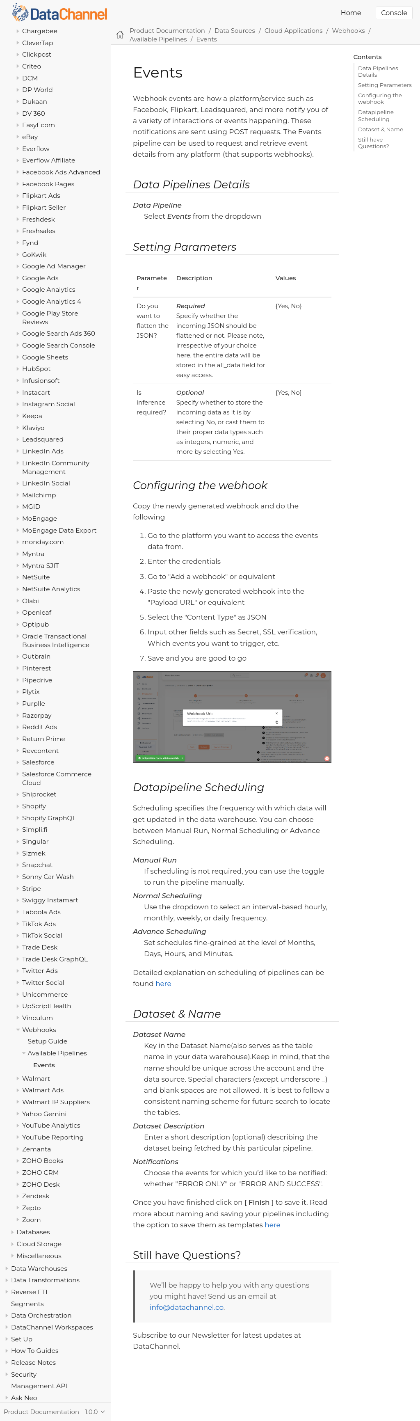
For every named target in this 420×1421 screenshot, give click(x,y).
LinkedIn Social (46, 483)
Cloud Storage (39, 1244)
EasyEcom (38, 125)
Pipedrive (37, 680)
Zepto (31, 1208)
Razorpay (37, 715)
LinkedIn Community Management (55, 467)
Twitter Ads (40, 971)
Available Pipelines (57, 1053)
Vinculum (37, 1018)
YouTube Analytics (51, 1125)
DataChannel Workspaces (52, 1327)
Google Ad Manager (54, 266)
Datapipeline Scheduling (376, 115)
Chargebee (39, 31)
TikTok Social (42, 935)
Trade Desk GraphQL (55, 959)
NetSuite (36, 577)
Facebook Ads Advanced (61, 172)
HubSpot (36, 369)
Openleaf (36, 612)
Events (44, 1065)
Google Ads (40, 278)
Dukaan (34, 101)
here (163, 983)
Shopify (34, 806)
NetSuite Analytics (51, 589)
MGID (31, 506)
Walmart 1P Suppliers (56, 1102)
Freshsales (38, 231)
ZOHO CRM (40, 1172)
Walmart (36, 1078)
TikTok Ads (39, 924)
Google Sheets (45, 357)
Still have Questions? (373, 142)
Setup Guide (48, 1041)
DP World (37, 90)
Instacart (36, 392)
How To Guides (34, 1351)
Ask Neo (24, 1398)
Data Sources (235, 30)
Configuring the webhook (380, 98)
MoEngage (39, 518)
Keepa (32, 416)
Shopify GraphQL (49, 818)
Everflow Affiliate (48, 160)
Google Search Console (58, 345)
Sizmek (34, 853)
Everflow (36, 149)
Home (351, 13)
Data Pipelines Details (378, 71)
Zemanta (36, 1149)
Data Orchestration (41, 1315)
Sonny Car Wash (48, 877)
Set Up (21, 1339)
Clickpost (36, 54)
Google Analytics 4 (51, 301)
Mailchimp (39, 495)
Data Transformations (45, 1280)
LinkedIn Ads (43, 451)
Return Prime (43, 739)
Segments (27, 1304)
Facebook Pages (48, 184)
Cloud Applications (294, 30)
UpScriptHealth (46, 1006)
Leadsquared (43, 439)
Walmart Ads (43, 1090)
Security (24, 1374)
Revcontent (40, 751)
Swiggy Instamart (50, 900)
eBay (30, 137)
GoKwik (34, 255)
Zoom (31, 1220)
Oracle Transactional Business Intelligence (55, 640)
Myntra (33, 554)
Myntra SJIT (40, 566)
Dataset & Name (380, 129)
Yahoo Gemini (44, 1114)
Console (394, 13)
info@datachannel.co (187, 1307)
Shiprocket (39, 794)
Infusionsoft (41, 380)
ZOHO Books (42, 1161)
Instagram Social (48, 404)
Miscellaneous (39, 1256)
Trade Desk (39, 947)
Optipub (35, 624)
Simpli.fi (35, 829)
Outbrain (36, 656)
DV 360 (33, 113)
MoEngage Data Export (59, 530)
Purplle (33, 703)
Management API (39, 1386)
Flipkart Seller (44, 207)
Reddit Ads (39, 727)
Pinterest (36, 668)
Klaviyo (33, 428)
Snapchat (37, 865)
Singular (35, 841)
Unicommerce (45, 994)
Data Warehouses (39, 1268)
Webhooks (39, 1030)
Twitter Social (43, 982)
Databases (33, 1232)
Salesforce (38, 762)
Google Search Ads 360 (58, 333)
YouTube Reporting (53, 1137)
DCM (30, 78)
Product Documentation (167, 30)
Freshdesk (38, 219)
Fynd (30, 243)
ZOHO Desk (41, 1184)
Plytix (30, 692)
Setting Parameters (385, 85)
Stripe (31, 888)
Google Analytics (48, 289)
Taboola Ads (41, 912)
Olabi (30, 601)
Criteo (31, 66)
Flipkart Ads (41, 195)
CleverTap (37, 43)
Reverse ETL (30, 1292)
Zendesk (35, 1196)
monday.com (43, 542)
